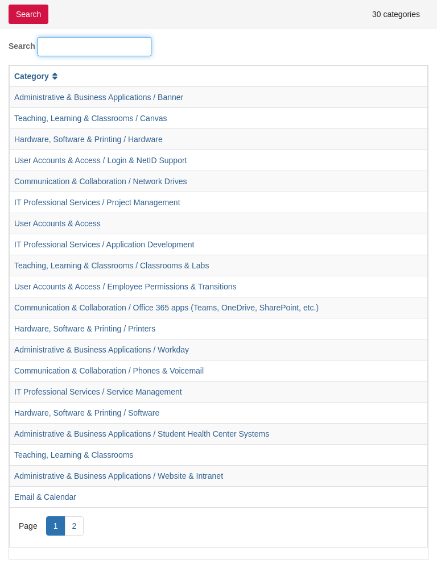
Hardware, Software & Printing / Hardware (88, 139)
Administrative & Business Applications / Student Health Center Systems (141, 433)
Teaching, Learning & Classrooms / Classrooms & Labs (111, 265)
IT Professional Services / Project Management (97, 202)
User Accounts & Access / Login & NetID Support (100, 160)
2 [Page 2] (74, 525)
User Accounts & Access (57, 223)
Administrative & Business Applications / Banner (98, 97)
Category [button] (37, 76)
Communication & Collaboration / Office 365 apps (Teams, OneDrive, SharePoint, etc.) (166, 307)
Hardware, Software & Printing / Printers (84, 328)
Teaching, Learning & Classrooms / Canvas (90, 118)
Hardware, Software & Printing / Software (86, 412)
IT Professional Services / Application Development (104, 244)
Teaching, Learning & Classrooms (73, 454)
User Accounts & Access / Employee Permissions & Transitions (125, 286)
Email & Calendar (45, 496)
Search (22, 46)
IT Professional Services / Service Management (98, 391)
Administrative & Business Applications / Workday (101, 349)
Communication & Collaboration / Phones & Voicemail (109, 370)
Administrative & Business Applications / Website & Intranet (118, 475)
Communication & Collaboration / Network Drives (100, 181)
